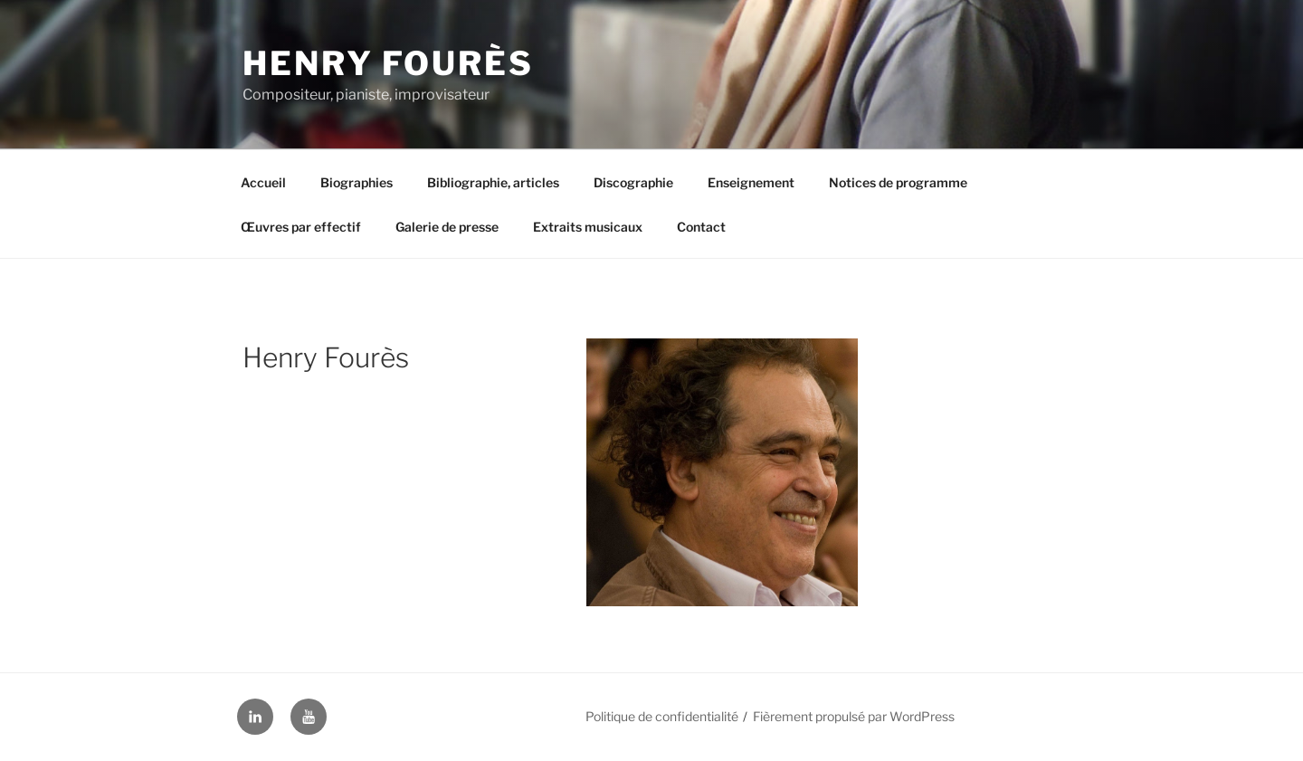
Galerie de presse (447, 226)
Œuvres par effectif (301, 226)
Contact (701, 226)
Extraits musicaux (587, 226)
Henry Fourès (388, 63)
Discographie (633, 182)
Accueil (263, 182)
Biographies (356, 182)
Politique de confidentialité (661, 716)
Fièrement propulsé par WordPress (854, 716)
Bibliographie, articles (493, 182)
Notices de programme (898, 182)
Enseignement (751, 182)
